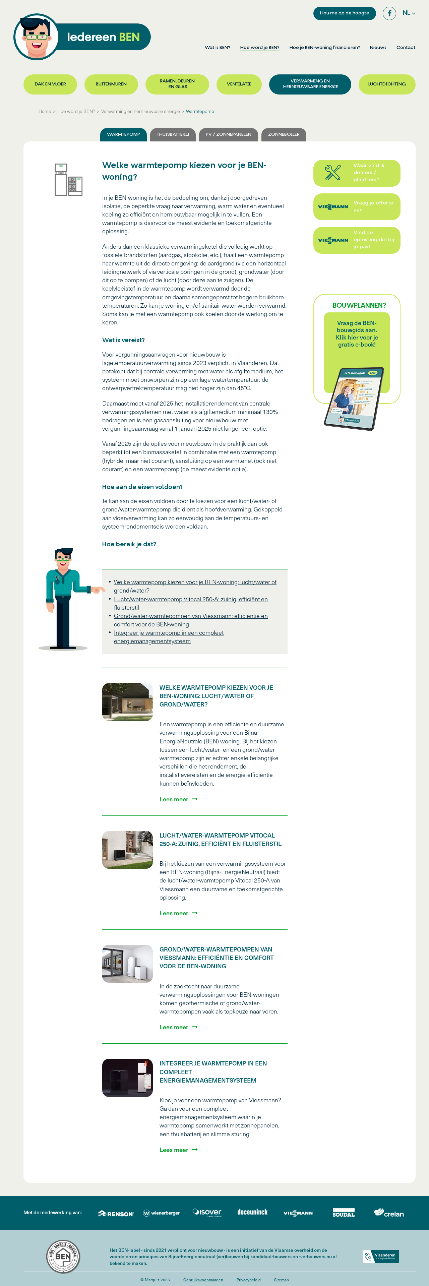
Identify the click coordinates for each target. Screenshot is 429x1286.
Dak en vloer (50, 84)
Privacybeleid (249, 1279)
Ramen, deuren (177, 84)
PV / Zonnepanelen (228, 134)
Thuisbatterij (173, 134)
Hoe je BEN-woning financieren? (325, 47)
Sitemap (281, 1279)
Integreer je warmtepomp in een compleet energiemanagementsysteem (169, 636)
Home (45, 111)
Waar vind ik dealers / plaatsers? (369, 173)
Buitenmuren (111, 84)
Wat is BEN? (217, 47)
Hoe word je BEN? (260, 47)
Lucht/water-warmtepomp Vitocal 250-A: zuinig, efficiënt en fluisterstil (221, 839)
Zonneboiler (284, 134)
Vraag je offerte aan (373, 207)
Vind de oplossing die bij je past (374, 240)
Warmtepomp (200, 111)
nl (406, 13)
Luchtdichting (387, 84)
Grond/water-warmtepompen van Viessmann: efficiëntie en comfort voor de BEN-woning (217, 957)
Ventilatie (239, 84)
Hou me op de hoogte (344, 13)
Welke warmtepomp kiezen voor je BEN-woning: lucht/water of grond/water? (216, 695)
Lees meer (174, 799)
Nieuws (378, 47)
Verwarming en (310, 84)
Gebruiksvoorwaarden (203, 1279)
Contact (406, 47)
